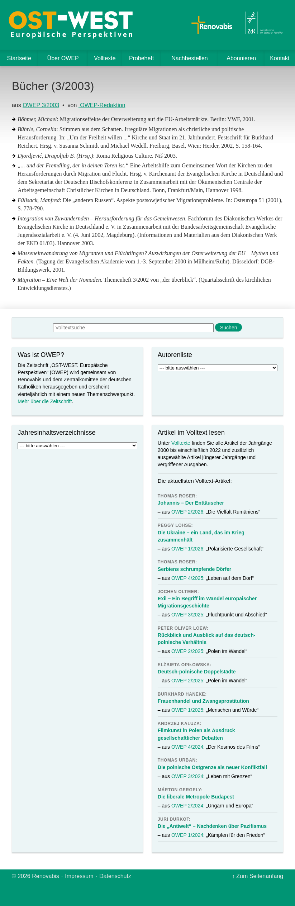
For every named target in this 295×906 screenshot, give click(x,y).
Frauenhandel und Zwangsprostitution (203, 701)
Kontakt (279, 58)
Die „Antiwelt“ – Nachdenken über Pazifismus (212, 826)
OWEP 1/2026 (187, 549)
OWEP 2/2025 (187, 651)
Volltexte (104, 58)
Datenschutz (115, 876)
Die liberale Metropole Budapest (196, 797)
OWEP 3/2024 (187, 776)
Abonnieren (241, 58)
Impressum (79, 876)
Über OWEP (63, 58)
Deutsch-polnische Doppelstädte (197, 671)
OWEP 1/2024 (187, 835)
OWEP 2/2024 (187, 806)
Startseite (19, 58)
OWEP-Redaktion (101, 105)
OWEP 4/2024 (187, 747)
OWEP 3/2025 (187, 614)
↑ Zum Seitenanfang (257, 876)
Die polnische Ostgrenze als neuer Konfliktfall (212, 767)
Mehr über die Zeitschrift (45, 401)
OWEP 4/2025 (187, 578)
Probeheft (141, 58)
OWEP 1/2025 (187, 710)
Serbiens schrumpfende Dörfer (194, 569)
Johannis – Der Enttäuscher (191, 503)
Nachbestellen (189, 58)
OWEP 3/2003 (41, 105)
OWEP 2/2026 (187, 512)
